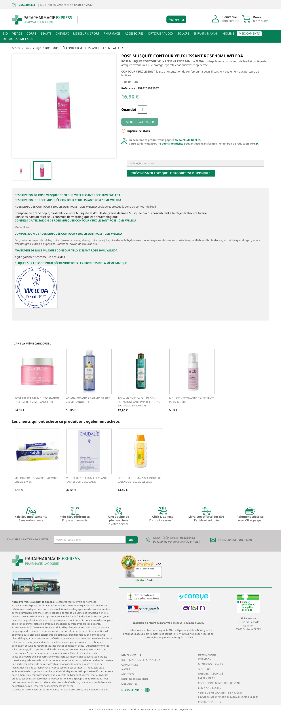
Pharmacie (112, 33)
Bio (5, 33)
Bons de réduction (134, 679)
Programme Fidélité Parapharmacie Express (228, 697)
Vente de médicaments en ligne (220, 692)
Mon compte (131, 655)
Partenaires (206, 678)
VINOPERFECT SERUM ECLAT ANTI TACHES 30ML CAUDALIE (86, 479)
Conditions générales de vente (220, 683)
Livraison (204, 659)
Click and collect (210, 688)
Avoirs (125, 669)
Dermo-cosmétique (18, 39)
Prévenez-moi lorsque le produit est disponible (170, 173)
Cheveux (62, 33)
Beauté (46, 33)
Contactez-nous (209, 702)
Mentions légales (210, 664)
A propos (204, 669)
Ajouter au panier (140, 122)
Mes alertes (129, 683)
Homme (228, 33)
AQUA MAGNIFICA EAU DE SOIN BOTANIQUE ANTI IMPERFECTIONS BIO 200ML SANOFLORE (139, 401)
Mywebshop (186, 709)
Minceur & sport (86, 33)
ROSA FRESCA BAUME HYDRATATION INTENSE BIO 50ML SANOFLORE (37, 400)
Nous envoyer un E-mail (235, 539)
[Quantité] (142, 109)
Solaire (183, 33)
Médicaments (249, 33)
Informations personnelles (141, 660)
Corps (31, 33)
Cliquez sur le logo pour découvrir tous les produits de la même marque (71, 263)
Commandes (129, 664)
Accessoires (134, 33)
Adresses (127, 674)
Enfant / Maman (205, 33)
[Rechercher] (125, 19)
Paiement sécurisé (210, 673)
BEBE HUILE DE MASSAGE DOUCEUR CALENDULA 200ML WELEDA (140, 479)
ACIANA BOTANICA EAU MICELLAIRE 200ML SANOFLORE (88, 400)
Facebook (147, 690)
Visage (17, 33)
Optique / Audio (160, 33)
